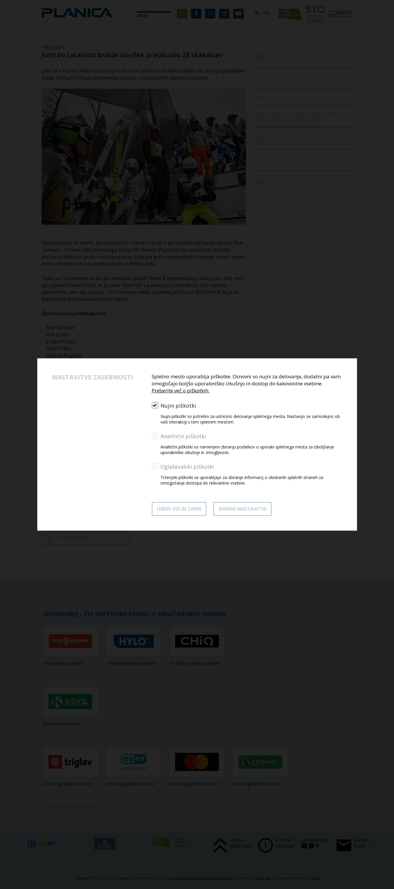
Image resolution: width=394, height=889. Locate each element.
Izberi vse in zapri (179, 509)
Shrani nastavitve (242, 509)
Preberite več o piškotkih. (180, 390)
